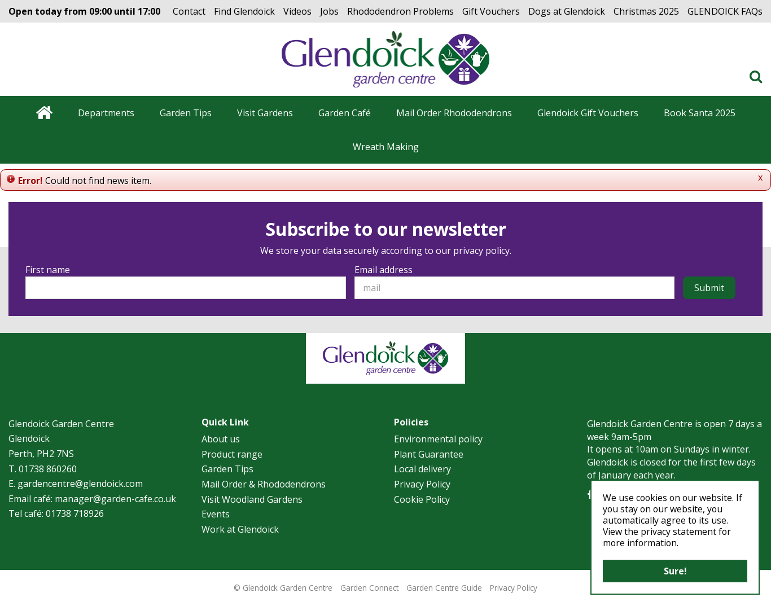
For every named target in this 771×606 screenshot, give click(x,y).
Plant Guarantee (428, 454)
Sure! (675, 571)
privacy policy (481, 250)
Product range (231, 454)
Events (215, 514)
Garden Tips (227, 469)
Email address (383, 270)
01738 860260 (48, 469)
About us (220, 439)
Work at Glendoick (240, 529)
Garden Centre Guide (444, 587)
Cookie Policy (422, 499)
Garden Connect (369, 587)
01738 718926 (75, 513)
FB (590, 495)
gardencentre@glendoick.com (80, 483)
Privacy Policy (422, 484)
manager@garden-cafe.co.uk (115, 499)
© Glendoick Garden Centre (283, 587)
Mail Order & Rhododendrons (263, 484)
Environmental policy (438, 439)
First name (47, 270)
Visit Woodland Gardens (252, 499)
